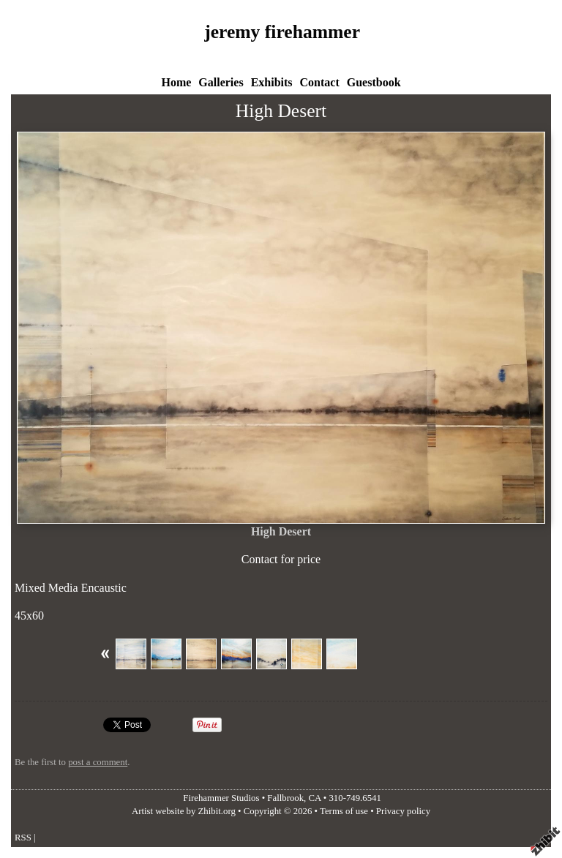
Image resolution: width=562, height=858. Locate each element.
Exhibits (272, 82)
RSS (23, 837)
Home (176, 82)
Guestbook (374, 82)
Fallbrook (285, 798)
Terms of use (344, 811)
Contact (320, 82)
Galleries (220, 82)
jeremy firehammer (282, 31)
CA (315, 798)
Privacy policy (403, 811)
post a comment (97, 762)
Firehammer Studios (221, 798)
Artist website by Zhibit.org (184, 811)
